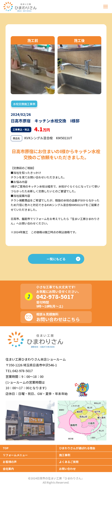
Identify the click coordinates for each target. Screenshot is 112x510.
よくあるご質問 (68, 462)
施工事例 (64, 455)
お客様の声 (10, 462)
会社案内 (8, 469)
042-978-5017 (55, 296)
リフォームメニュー (15, 455)
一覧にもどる (63, 258)
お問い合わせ (67, 469)
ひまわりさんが (77, 448)
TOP (6, 448)
